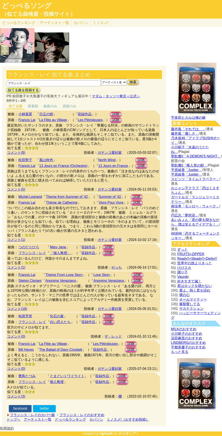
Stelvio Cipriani (29, 280)
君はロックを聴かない (194, 286)
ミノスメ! (101, 23)
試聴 (115, 114)
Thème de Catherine (62, 202)
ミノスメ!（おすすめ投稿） (128, 419)
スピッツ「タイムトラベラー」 (195, 179)
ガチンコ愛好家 (110, 152)
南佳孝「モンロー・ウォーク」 (195, 206)
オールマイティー (193, 299)
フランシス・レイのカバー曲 (32, 415)
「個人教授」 (60, 253)
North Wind (107, 160)
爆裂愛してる (189, 304)
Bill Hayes (26, 349)
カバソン (81, 23)
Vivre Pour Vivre (111, 202)
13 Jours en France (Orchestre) (63, 166)
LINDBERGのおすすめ (188, 343)
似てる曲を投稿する (23, 90)
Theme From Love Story (64, 275)
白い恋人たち (60, 322)
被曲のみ (50, 106)
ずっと (182, 249)
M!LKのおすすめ (183, 329)
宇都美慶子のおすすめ (188, 347)
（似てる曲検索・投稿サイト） (38, 14)
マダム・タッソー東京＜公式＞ (116, 96)
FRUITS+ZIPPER (190, 254)
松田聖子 (25, 160)
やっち (116, 267)
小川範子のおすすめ (186, 333)
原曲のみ (69, 106)
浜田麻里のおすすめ (186, 338)
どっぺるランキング (70, 419)
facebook (20, 408)
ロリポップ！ (128, 433)
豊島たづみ (27, 376)
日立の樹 (46, 114)
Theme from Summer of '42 (67, 197)
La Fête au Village (53, 120)
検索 (133, 82)
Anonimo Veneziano (60, 280)
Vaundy (183, 277)
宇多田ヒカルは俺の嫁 (188, 117)
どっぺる (18, 23)
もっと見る (179, 352)
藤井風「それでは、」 (188, 129)
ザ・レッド (113, 336)
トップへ (13, 419)
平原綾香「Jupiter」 (186, 170)
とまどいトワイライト (67, 376)
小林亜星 (25, 114)
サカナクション (191, 308)
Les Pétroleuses (90, 120)
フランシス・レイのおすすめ (81, 415)
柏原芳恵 (25, 316)
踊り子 (182, 272)
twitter (44, 408)
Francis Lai (26, 120)
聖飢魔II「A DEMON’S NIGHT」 (196, 156)
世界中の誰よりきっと (194, 263)
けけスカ (184, 267)
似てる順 (15, 106)
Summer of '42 (110, 197)
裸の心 (184, 295)
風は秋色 (46, 160)
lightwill (106, 433)
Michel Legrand (30, 197)
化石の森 (57, 316)
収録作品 (85, 114)
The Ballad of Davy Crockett (60, 349)
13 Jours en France (113, 166)
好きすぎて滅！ (189, 281)
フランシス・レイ (32, 253)
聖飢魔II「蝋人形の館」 (189, 165)
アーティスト (54, 23)
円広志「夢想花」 (185, 215)
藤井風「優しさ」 (185, 133)
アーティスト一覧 (37, 419)
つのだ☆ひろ (28, 247)
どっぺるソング (27, 6)
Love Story (101, 275)
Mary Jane (58, 247)
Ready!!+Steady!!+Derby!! (197, 258)
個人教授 (57, 382)
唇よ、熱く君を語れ (194, 290)
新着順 (33, 106)
